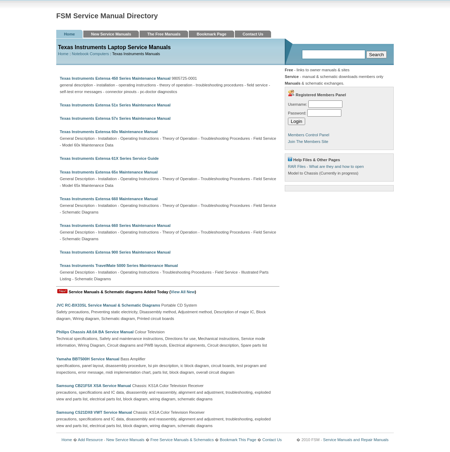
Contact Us (253, 34)
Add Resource (90, 440)
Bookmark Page (211, 34)
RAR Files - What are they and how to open (326, 166)
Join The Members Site (308, 141)
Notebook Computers (90, 54)
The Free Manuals (164, 34)
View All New (183, 292)
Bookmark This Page (238, 440)
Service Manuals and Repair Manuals (355, 440)
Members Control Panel (308, 135)
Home (69, 34)
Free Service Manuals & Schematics (182, 440)
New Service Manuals (111, 34)
